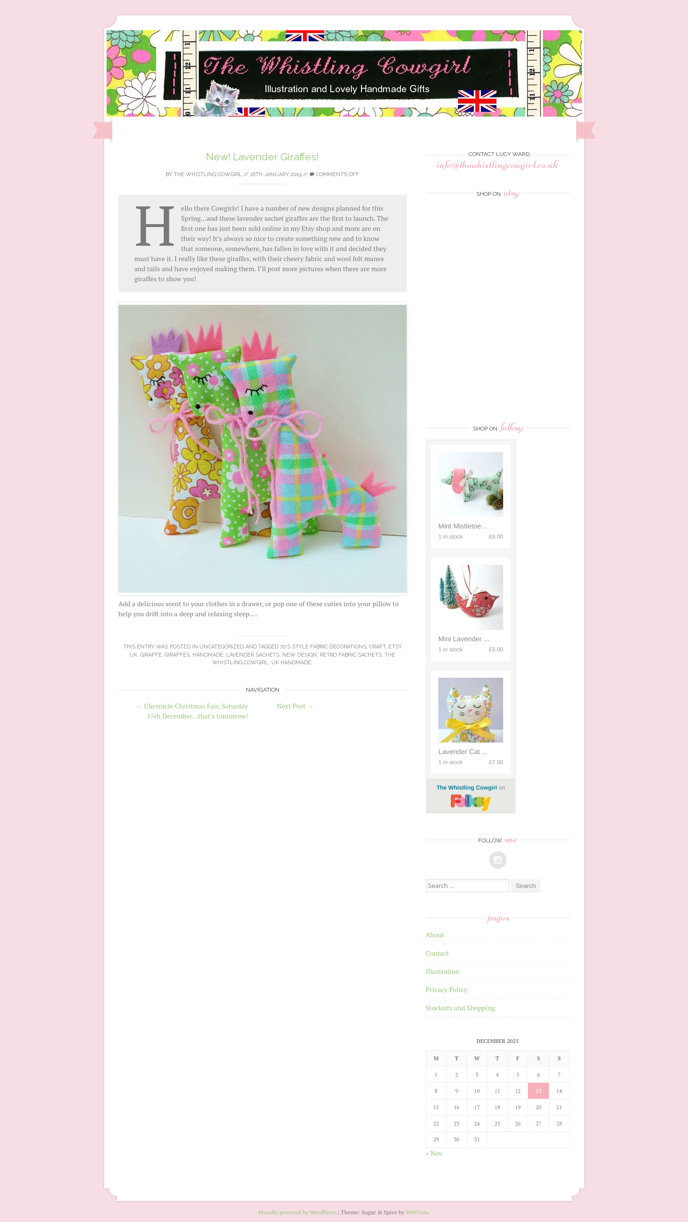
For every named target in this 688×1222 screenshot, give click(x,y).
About (435, 934)
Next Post (295, 705)
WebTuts (417, 1212)
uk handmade (291, 662)
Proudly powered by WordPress (297, 1212)
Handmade (208, 655)
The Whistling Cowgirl (208, 174)
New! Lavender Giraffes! (262, 157)
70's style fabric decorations (323, 647)
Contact (437, 953)
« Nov (434, 1153)
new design (299, 655)
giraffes (177, 655)
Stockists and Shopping (460, 1007)
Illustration (443, 971)
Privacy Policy (447, 989)
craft (377, 647)
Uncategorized (221, 647)
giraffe (151, 655)
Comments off (334, 174)
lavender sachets (252, 655)
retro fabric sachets (351, 655)
